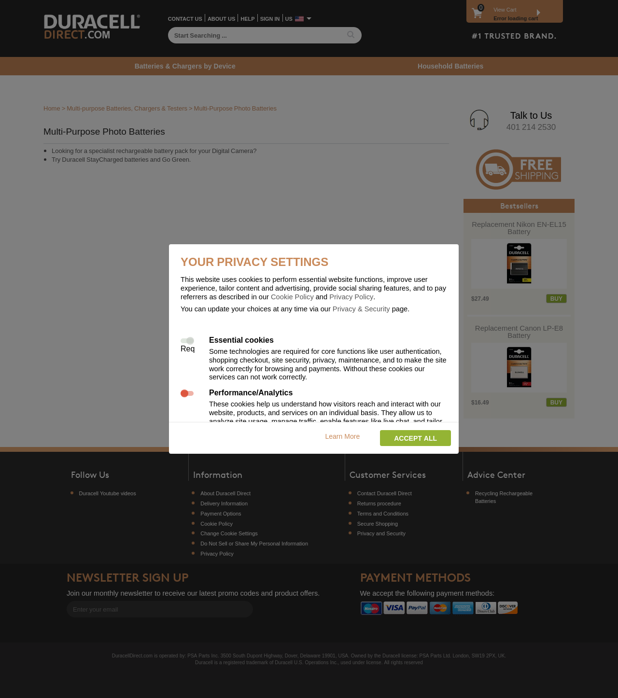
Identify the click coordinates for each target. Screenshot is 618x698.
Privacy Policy (351, 296)
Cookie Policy (292, 296)
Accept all (415, 438)
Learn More (342, 436)
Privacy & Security (361, 308)
